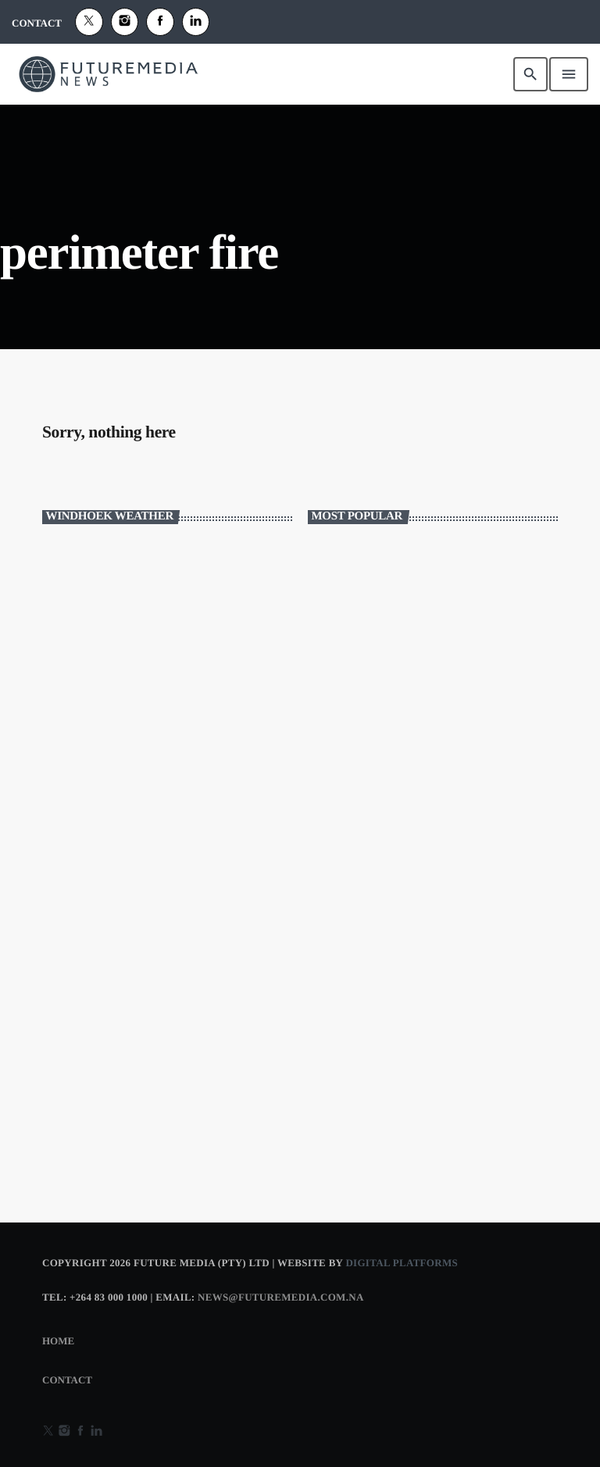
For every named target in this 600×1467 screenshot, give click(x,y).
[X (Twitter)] (89, 22)
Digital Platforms (401, 1263)
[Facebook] (160, 22)
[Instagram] (125, 22)
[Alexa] (196, 22)
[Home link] (108, 74)
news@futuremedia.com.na (281, 1297)
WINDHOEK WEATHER (167, 600)
